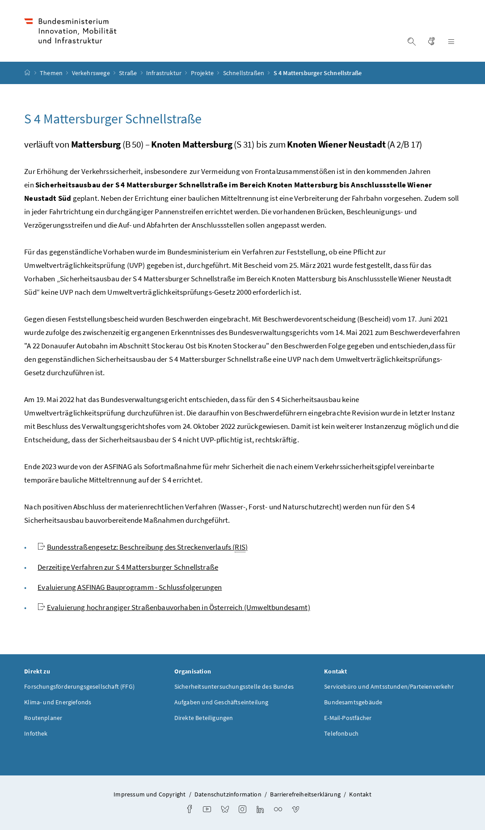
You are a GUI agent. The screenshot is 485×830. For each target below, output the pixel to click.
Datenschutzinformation (227, 794)
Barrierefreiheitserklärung (305, 794)
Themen (52, 73)
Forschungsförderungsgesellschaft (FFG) (79, 686)
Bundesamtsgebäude (353, 702)
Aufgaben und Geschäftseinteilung (221, 702)
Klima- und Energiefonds (57, 702)
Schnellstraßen (244, 73)
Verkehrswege (91, 73)
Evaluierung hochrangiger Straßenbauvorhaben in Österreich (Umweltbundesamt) (178, 607)
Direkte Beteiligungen (203, 718)
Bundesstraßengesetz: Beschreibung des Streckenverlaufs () (147, 547)
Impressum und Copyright (150, 794)
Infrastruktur (164, 73)
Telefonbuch (341, 733)
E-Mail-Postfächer (347, 718)
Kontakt (360, 794)
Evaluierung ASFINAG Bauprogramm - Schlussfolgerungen (130, 587)
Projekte (203, 73)
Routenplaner (43, 718)
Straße (128, 73)
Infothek (35, 733)
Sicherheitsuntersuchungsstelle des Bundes (234, 686)
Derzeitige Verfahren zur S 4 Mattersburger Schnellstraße (128, 567)
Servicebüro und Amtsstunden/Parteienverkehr (389, 686)
